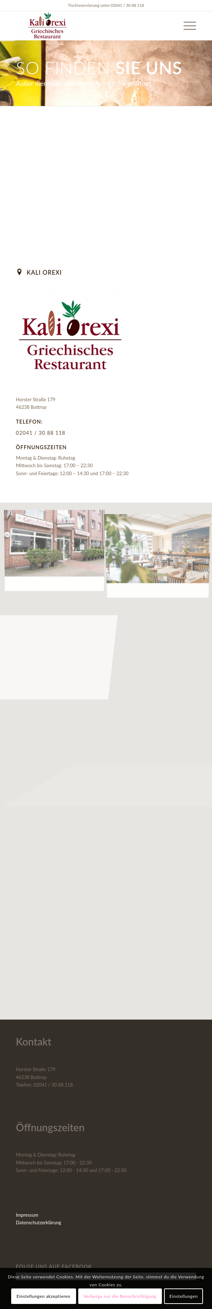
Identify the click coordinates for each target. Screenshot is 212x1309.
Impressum (27, 1215)
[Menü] (186, 25)
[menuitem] (186, 25)
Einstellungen (183, 1296)
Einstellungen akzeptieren (44, 1296)
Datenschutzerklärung (38, 1222)
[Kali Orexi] (88, 25)
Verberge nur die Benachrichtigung (120, 1296)
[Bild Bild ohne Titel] (57, 550)
